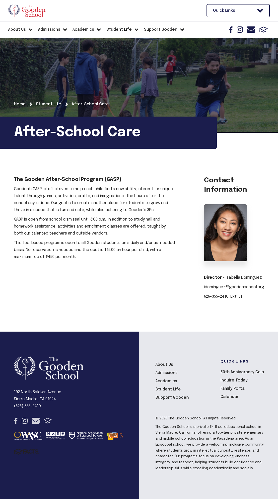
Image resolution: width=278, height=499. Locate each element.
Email (251, 29)
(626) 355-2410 (27, 406)
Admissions (166, 373)
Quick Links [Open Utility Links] (238, 10)
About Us (164, 365)
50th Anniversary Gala (242, 372)
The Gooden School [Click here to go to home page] (27, 10)
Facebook (231, 29)
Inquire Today (234, 380)
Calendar (229, 397)
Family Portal (233, 388)
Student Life (168, 389)
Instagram (240, 29)
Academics (166, 381)
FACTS (263, 29)
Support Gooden (172, 397)
